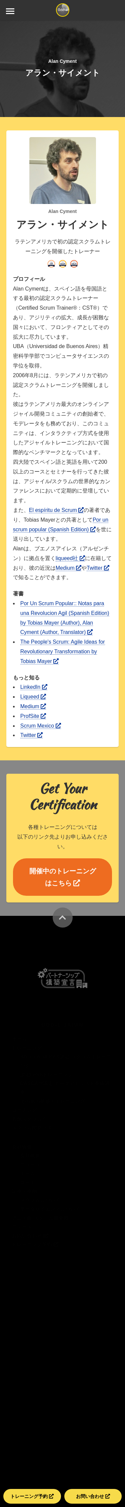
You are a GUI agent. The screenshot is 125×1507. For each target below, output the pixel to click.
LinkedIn (33, 687)
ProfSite (33, 716)
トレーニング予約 (32, 1496)
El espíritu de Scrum (56, 510)
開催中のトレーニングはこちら (62, 877)
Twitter (98, 568)
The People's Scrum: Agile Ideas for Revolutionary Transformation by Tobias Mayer (62, 651)
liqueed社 (70, 558)
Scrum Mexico (40, 726)
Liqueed (33, 696)
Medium (68, 568)
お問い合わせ (93, 1496)
